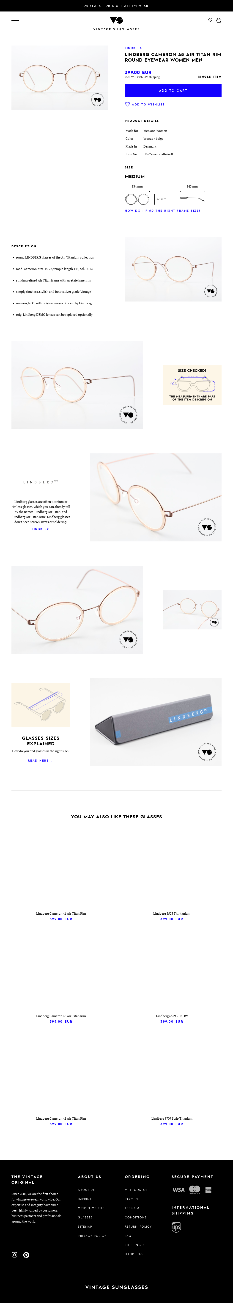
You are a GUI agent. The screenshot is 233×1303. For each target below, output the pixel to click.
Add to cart (173, 90)
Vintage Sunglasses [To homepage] (116, 29)
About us (86, 1190)
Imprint (85, 1199)
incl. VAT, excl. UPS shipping (142, 77)
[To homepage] (116, 20)
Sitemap (85, 1226)
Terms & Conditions (136, 1212)
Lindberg (41, 529)
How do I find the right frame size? (163, 210)
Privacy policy (92, 1236)
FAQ (128, 1236)
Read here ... (41, 760)
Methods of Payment (136, 1194)
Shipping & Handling (135, 1249)
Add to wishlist (145, 104)
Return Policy (138, 1226)
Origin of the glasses (91, 1212)
